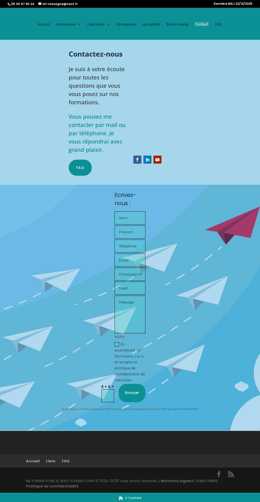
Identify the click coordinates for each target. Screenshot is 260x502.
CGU (200, 480)
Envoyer (132, 392)
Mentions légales (177, 480)
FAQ (218, 25)
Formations (66, 25)
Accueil (44, 25)
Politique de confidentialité (179, 408)
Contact (202, 25)
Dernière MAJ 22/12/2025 (233, 4)
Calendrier (96, 25)
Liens (50, 460)
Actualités (151, 25)
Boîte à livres (177, 25)
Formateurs (126, 25)
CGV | (212, 480)
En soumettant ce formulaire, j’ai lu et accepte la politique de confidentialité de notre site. (130, 361)
